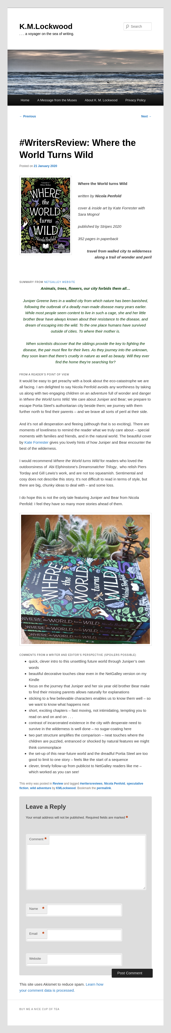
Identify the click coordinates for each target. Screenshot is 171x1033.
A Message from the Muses (57, 100)
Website (35, 958)
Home (25, 100)
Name (36, 909)
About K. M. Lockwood (101, 100)
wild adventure (40, 788)
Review (58, 783)
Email (36, 934)
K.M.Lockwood (46, 26)
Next (146, 116)
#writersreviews (91, 783)
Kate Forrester (36, 442)
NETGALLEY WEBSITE (59, 282)
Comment (38, 839)
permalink (104, 788)
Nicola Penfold (114, 783)
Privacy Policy (135, 100)
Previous (27, 116)
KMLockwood (66, 788)
